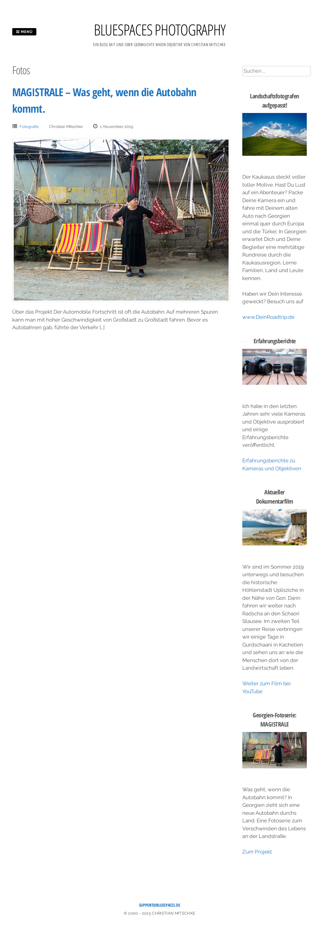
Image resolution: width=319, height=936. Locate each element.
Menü (24, 32)
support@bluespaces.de (159, 905)
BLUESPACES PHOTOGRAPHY (160, 29)
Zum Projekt (257, 852)
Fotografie (29, 126)
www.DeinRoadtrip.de (268, 317)
